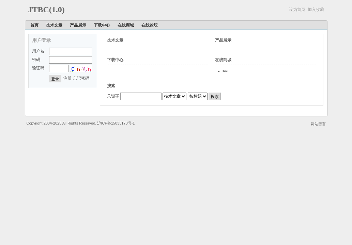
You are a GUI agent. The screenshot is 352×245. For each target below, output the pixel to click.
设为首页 (297, 9)
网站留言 (318, 124)
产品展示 (78, 25)
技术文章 (54, 25)
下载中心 (102, 25)
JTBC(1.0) (46, 9)
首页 (34, 25)
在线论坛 (149, 25)
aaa (225, 70)
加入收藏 (316, 9)
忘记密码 (81, 78)
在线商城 (126, 25)
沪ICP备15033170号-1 (116, 123)
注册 (67, 78)
